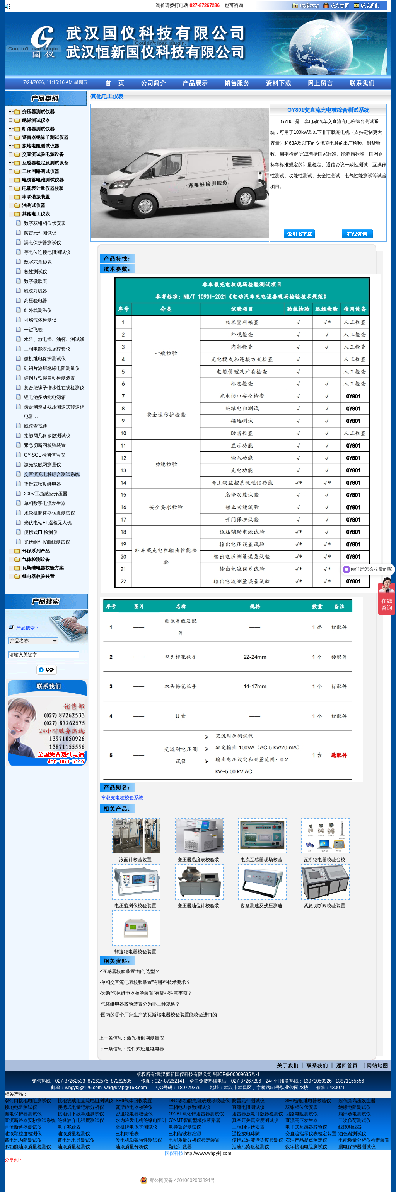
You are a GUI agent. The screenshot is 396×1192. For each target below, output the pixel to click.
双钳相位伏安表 (301, 1107)
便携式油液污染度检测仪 (257, 1140)
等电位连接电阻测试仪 (47, 252)
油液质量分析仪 (132, 1146)
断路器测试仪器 (38, 129)
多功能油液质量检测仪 (28, 1146)
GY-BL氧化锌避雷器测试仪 (196, 1114)
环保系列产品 (36, 551)
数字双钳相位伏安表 (45, 223)
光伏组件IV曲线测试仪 (47, 542)
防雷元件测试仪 (40, 233)
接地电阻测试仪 (21, 1107)
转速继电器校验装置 (135, 951)
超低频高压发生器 (357, 1100)
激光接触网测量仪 (42, 464)
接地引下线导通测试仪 (81, 1114)
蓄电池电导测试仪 (76, 1140)
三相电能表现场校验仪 (47, 349)
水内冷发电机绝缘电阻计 (141, 1120)
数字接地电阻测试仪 (306, 1146)
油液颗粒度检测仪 (23, 1133)
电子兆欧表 (69, 1127)
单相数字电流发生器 (45, 503)
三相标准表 (127, 1133)
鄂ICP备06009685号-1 (236, 1074)
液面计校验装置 (135, 859)
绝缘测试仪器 (36, 120)
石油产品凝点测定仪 (306, 1140)
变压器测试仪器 (38, 112)
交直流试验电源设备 (43, 154)
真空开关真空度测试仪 (255, 1120)
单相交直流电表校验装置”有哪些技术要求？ (146, 982)
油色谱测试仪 (352, 1133)
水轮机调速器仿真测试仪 (49, 513)
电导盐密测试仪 (185, 1127)
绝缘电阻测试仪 (354, 1107)
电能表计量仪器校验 (43, 188)
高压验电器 (35, 300)
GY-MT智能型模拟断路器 (194, 1120)
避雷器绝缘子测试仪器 (45, 137)
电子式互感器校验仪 (306, 1127)
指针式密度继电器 (42, 484)
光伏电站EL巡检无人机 (48, 522)
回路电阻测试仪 (301, 1114)
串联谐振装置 (36, 197)
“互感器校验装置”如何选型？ (130, 971)
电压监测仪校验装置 (135, 905)
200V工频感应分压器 (45, 493)
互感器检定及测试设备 (45, 163)
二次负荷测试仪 (354, 1120)
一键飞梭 (33, 329)
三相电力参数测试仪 (189, 1107)
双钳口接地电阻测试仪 (28, 1100)
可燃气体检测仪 (40, 320)
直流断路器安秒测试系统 (30, 1120)
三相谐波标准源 (185, 1133)
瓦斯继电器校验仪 (134, 1107)
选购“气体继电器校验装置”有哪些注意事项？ (146, 993)
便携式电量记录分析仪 (81, 1107)
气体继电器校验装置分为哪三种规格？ (140, 1004)
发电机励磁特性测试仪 (139, 1140)
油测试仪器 (33, 205)
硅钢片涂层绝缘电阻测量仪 (52, 368)
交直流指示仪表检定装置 (310, 1133)
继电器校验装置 (38, 576)
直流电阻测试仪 (248, 1107)
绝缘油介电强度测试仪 (81, 1120)
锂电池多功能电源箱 (45, 397)
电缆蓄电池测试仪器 (43, 180)
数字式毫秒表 (38, 262)
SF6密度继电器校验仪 (308, 1100)
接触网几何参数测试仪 (47, 435)
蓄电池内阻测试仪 (23, 1140)
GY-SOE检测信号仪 (44, 455)
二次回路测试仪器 (40, 171)
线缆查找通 (35, 426)
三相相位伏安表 (248, 1127)
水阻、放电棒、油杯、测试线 (54, 339)
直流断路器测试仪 (23, 1127)
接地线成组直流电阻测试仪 (85, 1100)
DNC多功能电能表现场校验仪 (199, 1100)
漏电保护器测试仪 (42, 242)
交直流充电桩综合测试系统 (52, 474)
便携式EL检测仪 (41, 532)
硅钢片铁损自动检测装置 (49, 378)
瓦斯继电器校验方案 (43, 568)
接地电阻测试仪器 (40, 146)
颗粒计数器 (180, 1146)
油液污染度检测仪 (250, 1146)
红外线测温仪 (38, 310)
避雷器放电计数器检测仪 (257, 1114)
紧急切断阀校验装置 (45, 445)
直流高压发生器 (301, 1120)
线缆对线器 (35, 291)
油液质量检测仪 (74, 1133)
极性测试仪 (35, 271)
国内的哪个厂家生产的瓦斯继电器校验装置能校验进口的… (161, 1015)
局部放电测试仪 (354, 1114)
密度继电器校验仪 (134, 1114)
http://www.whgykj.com (207, 1153)
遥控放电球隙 (246, 1133)
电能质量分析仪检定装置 (194, 1140)
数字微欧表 (35, 281)
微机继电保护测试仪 (45, 358)
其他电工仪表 (36, 214)
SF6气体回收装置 (134, 1100)
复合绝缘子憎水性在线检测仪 (54, 387)
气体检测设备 (36, 559)
